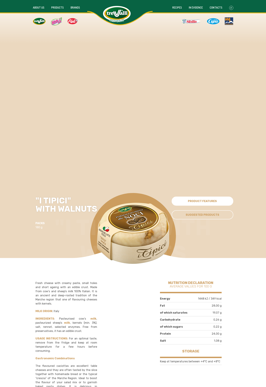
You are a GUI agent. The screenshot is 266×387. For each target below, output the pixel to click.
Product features (202, 200)
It (231, 6)
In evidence (196, 5)
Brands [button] (75, 5)
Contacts (216, 5)
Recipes (177, 5)
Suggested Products (202, 213)
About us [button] (38, 5)
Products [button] (57, 5)
